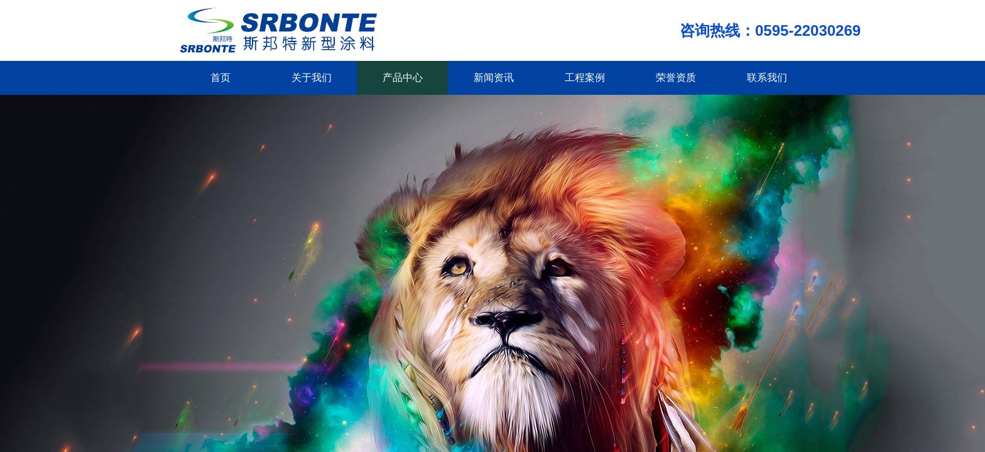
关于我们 (311, 77)
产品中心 (403, 77)
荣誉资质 (676, 77)
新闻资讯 (494, 77)
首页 (220, 77)
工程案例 (585, 77)
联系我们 (767, 77)
